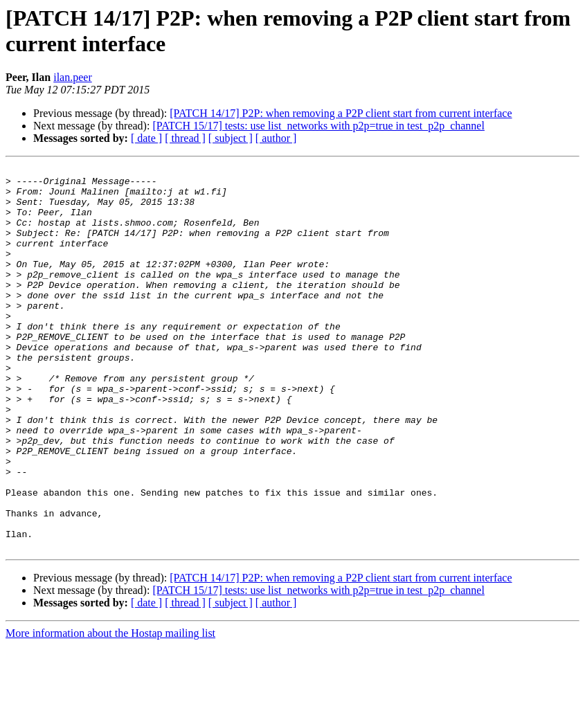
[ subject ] (230, 138)
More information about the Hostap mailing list (110, 710)
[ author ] (276, 138)
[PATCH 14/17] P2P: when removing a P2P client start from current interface (341, 113)
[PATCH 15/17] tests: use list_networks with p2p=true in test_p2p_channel (318, 126)
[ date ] (146, 138)
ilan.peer (72, 77)
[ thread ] (185, 138)
